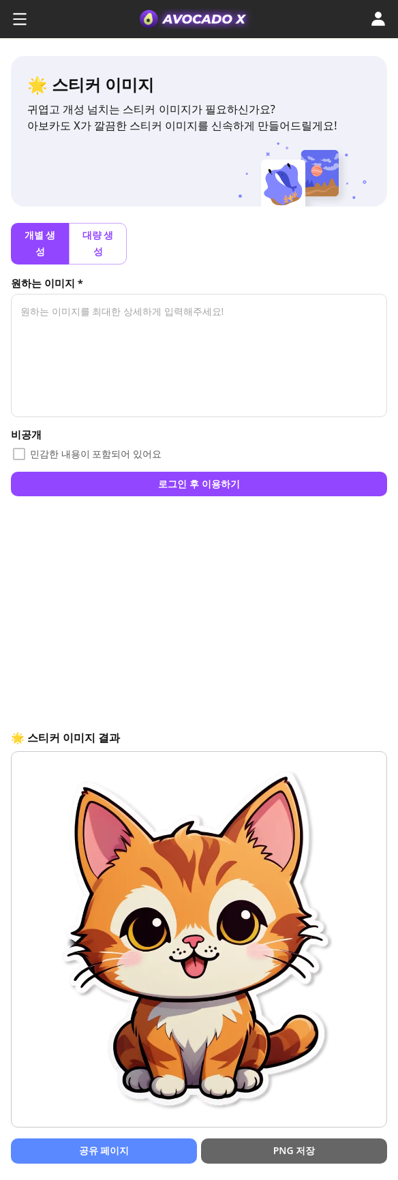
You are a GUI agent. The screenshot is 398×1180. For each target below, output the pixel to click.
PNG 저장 (294, 1151)
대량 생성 (98, 244)
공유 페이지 (104, 1151)
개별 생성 (40, 243)
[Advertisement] (199, 612)
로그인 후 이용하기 (199, 484)
